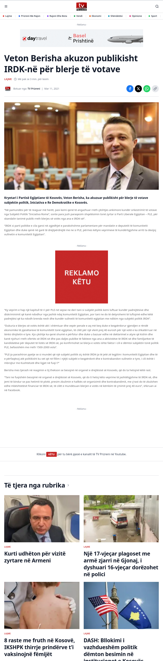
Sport (153, 15)
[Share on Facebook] (129, 88)
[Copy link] (155, 88)
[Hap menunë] (6, 6)
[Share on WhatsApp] (146, 88)
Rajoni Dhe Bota (57, 15)
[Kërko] (157, 6)
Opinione (135, 15)
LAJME (8, 79)
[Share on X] (138, 88)
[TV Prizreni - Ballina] (81, 6)
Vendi (78, 15)
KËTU (51, 454)
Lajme (7, 15)
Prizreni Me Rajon (29, 15)
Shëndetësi (115, 15)
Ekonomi (95, 15)
